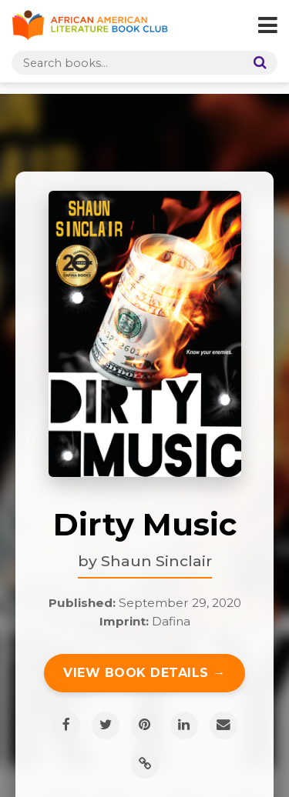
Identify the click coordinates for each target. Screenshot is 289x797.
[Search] (256, 63)
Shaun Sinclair (156, 561)
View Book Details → (144, 672)
